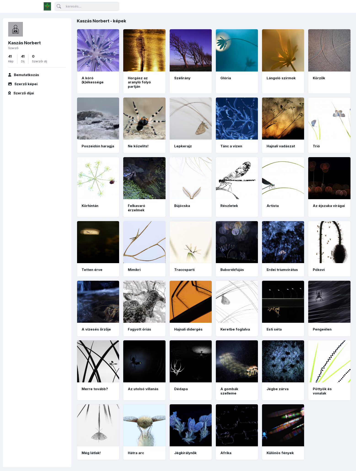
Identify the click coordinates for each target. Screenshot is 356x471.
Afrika (225, 453)
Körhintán (90, 206)
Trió (316, 146)
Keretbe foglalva (235, 329)
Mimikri (134, 269)
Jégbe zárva (278, 389)
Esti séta (274, 329)
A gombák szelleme (229, 391)
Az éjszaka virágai (329, 206)
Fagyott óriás (139, 329)
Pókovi (319, 269)
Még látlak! (91, 453)
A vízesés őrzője (96, 329)
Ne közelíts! (138, 146)
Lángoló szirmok (281, 78)
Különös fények (280, 453)
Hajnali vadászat (281, 146)
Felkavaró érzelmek (136, 208)
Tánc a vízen (231, 146)
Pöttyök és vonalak (322, 391)
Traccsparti (184, 269)
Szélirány (182, 78)
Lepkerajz (183, 146)
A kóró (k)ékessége (93, 80)
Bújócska (182, 206)
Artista (273, 206)
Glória (225, 78)
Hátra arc (136, 453)
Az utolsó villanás (143, 389)
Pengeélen (322, 329)
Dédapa (181, 389)
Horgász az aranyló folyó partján (139, 82)
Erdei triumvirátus (282, 269)
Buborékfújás (232, 269)
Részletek (229, 206)
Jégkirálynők (185, 453)
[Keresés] (87, 6)
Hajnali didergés (188, 329)
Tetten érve (92, 269)
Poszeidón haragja (98, 146)
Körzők (319, 78)
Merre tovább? (95, 389)
